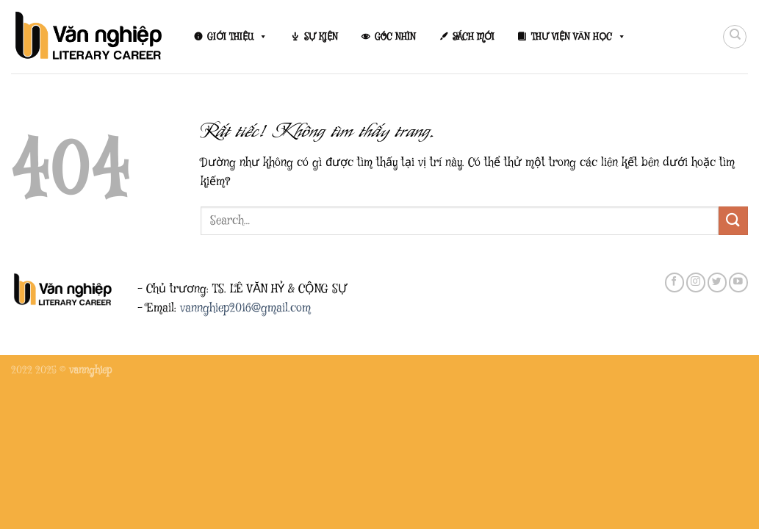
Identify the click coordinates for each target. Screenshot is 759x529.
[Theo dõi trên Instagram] (695, 282)
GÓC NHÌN (395, 36)
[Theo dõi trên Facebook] (674, 282)
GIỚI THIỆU (237, 36)
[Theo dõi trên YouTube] (738, 282)
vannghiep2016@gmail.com (245, 308)
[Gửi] (733, 220)
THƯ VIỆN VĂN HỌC (578, 36)
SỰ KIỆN (321, 36)
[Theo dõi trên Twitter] (717, 282)
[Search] (735, 36)
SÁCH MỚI (473, 36)
